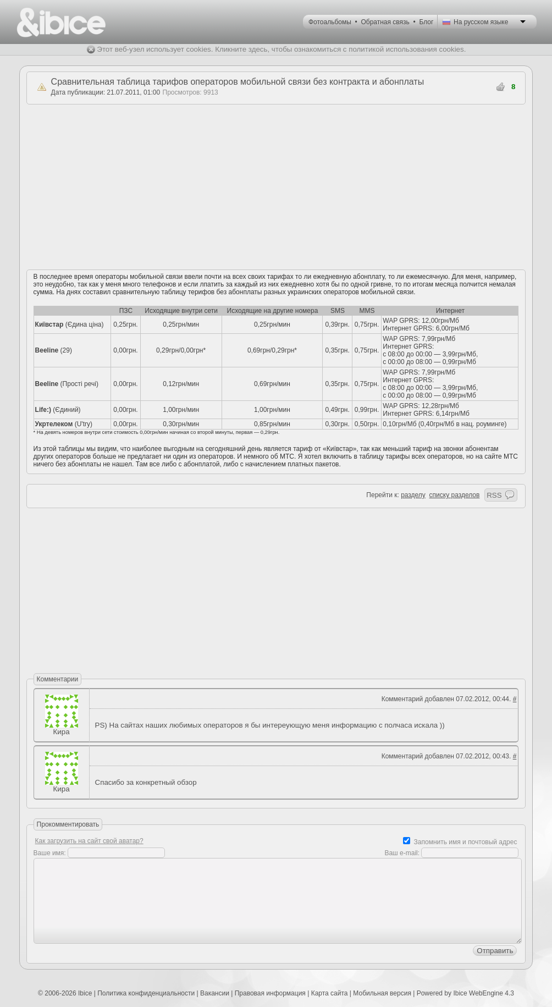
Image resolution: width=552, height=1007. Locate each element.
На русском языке (481, 22)
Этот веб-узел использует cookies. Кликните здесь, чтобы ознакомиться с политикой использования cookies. (281, 49)
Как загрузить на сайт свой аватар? (89, 841)
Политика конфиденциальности (146, 993)
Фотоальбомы (329, 22)
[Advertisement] (276, 187)
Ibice (85, 993)
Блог (426, 22)
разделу (413, 495)
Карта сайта (329, 993)
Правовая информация (270, 993)
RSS (494, 495)
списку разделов (454, 495)
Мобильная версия (382, 993)
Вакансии (214, 993)
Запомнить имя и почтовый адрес (465, 842)
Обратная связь (385, 22)
